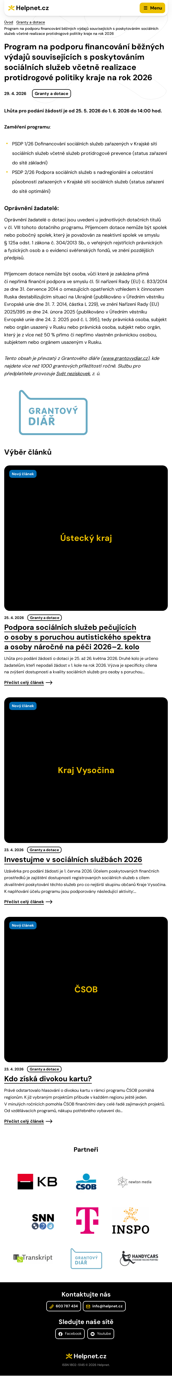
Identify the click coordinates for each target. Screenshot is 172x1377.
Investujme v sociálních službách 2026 (73, 859)
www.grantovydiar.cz (125, 358)
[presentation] (86, 538)
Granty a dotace (30, 22)
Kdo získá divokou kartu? (48, 1079)
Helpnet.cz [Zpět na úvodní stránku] (32, 8)
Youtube (100, 1335)
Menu (156, 8)
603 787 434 (64, 1307)
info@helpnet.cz (104, 1307)
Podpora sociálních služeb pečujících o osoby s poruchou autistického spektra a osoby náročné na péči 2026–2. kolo (77, 637)
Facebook (70, 1335)
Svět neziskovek (73, 373)
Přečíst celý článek (24, 682)
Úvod (8, 22)
